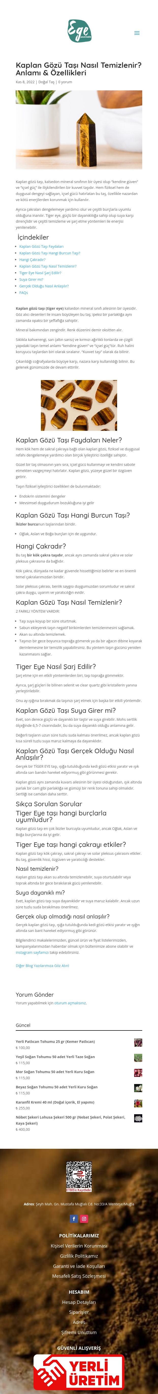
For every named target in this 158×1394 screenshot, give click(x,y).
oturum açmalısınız (70, 1003)
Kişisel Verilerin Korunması (79, 1246)
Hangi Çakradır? (32, 259)
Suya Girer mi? (31, 279)
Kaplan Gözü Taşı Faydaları (41, 246)
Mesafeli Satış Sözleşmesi (79, 1276)
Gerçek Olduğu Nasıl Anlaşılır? (44, 286)
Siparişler (79, 1312)
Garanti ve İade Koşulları (79, 1266)
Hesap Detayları (79, 1302)
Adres (79, 1322)
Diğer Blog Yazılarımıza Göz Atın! (42, 965)
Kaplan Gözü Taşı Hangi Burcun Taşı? (49, 253)
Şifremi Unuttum (79, 1332)
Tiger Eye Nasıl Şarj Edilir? (40, 272)
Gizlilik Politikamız (79, 1256)
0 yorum (65, 81)
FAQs (23, 292)
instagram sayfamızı (32, 952)
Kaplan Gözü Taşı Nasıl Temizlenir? (47, 266)
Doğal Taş (46, 81)
